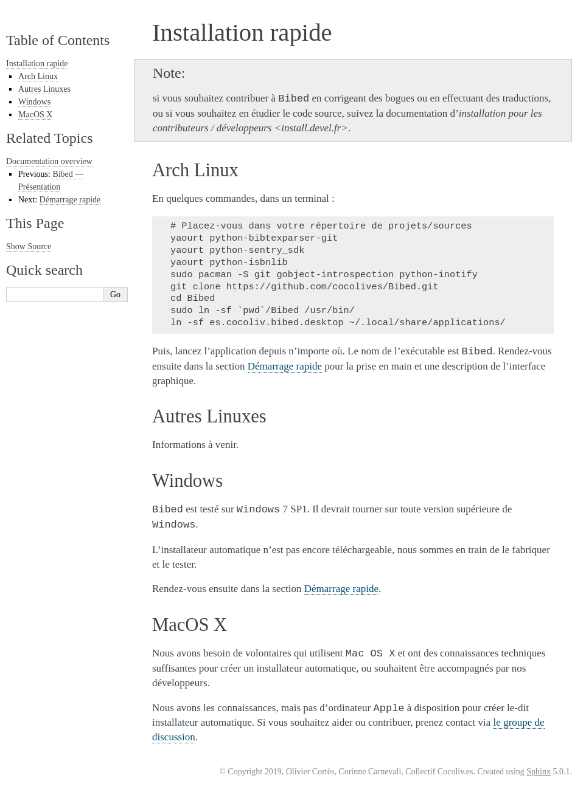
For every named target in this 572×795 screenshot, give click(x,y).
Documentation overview (49, 161)
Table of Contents (58, 40)
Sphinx (538, 771)
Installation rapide (37, 63)
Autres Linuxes (44, 89)
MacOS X (35, 114)
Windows (34, 101)
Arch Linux (38, 76)
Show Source (28, 246)
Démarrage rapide (70, 199)
